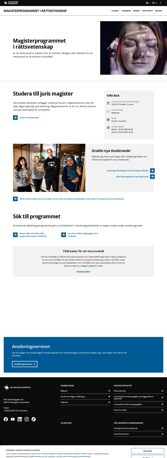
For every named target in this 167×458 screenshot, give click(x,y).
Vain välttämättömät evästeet (148, 452)
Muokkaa (148, 446)
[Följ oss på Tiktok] (34, 419)
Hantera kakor (83, 271)
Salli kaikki (147, 439)
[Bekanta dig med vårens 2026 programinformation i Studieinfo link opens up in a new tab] (35, 234)
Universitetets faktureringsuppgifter (138, 404)
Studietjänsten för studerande (138, 428)
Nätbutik (85, 402)
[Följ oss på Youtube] (13, 419)
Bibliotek (85, 390)
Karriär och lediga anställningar (85, 396)
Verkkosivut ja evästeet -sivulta (48, 444)
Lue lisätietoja (12, 451)
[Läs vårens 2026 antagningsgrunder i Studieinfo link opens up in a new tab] (83, 234)
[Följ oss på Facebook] (6, 419)
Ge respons (66, 423)
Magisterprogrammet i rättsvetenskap (35, 10)
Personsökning (138, 390)
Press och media (138, 410)
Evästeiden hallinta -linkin (75, 441)
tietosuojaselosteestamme (79, 444)
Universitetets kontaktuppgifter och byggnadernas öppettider (138, 397)
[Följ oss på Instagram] (27, 419)
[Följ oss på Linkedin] (20, 419)
